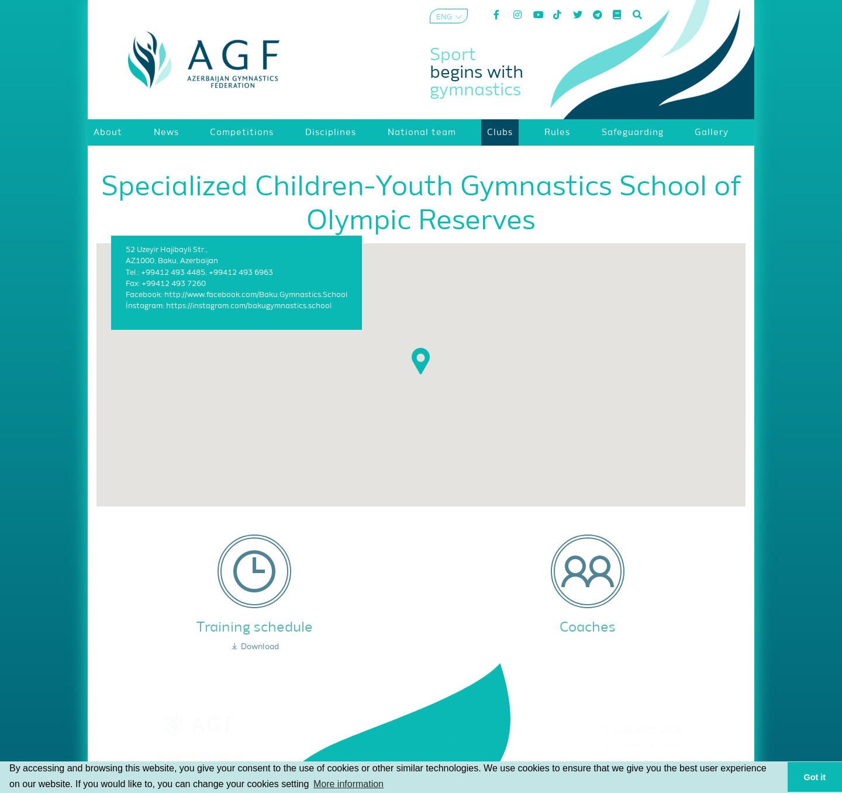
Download (254, 647)
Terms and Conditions (643, 745)
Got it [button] (815, 777)
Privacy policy (643, 760)
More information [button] (348, 784)
